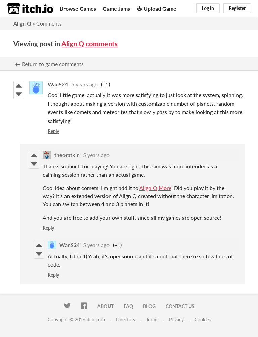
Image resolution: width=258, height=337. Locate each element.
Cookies (203, 319)
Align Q (22, 23)
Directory (125, 319)
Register (237, 8)
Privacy (176, 319)
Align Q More (155, 188)
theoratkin (67, 155)
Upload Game (156, 8)
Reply (53, 131)
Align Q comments (89, 44)
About (105, 306)
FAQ (128, 306)
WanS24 (58, 84)
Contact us (180, 306)
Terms (152, 319)
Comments (49, 23)
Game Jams (116, 8)
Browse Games (78, 8)
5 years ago (84, 84)
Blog (149, 306)
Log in (208, 8)
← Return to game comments (49, 64)
